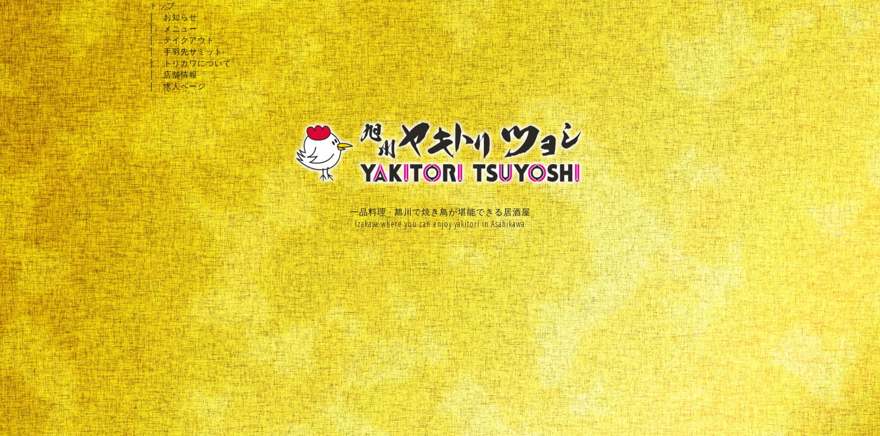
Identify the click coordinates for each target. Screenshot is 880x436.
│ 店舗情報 (173, 74)
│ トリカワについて (190, 63)
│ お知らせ (173, 17)
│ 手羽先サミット (186, 51)
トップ (162, 5)
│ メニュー (173, 28)
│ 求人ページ (178, 86)
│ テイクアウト (182, 40)
